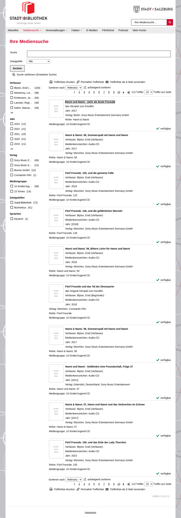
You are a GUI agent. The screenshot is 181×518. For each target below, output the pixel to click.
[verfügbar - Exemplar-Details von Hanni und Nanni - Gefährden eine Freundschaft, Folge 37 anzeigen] (163, 398)
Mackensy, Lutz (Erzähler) (23, 92)
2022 (17, 129)
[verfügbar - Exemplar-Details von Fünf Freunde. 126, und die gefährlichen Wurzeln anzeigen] (163, 242)
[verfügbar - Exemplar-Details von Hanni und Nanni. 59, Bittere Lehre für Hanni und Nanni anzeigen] (163, 280)
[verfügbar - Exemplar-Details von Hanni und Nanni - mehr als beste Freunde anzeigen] (163, 128)
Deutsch (18, 218)
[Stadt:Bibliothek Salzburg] (28, 13)
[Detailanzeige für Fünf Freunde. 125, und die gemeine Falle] (89, 173)
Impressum (90, 512)
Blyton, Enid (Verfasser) (23, 87)
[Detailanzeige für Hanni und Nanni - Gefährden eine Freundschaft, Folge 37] (99, 366)
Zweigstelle (16, 61)
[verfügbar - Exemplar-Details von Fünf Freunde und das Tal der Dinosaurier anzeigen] (163, 322)
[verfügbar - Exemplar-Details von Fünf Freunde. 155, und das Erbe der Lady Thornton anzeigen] (163, 473)
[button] (32, 30)
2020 (17, 139)
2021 (17, 134)
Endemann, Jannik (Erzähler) (23, 97)
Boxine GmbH (22, 170)
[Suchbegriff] (149, 22)
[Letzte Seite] (129, 92)
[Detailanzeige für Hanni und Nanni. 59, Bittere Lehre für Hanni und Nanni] (97, 248)
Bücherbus (20, 207)
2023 (17, 124)
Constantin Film (22, 175)
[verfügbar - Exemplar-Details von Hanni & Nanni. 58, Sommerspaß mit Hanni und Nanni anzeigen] (163, 166)
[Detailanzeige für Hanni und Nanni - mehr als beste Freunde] (90, 101)
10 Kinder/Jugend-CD (23, 186)
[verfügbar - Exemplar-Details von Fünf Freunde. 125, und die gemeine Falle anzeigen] (163, 204)
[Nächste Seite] (124, 92)
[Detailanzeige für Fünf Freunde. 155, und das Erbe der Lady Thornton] (95, 442)
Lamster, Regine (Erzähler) (23, 102)
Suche (13, 52)
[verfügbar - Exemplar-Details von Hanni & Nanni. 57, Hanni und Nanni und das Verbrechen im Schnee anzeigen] (163, 436)
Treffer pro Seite (162, 92)
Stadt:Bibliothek (22, 202)
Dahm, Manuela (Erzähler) (23, 107)
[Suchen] (170, 22)
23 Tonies (19, 191)
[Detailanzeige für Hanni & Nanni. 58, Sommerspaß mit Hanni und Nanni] (96, 135)
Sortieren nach (57, 87)
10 (118, 92)
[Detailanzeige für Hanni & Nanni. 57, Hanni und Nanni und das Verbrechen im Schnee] (105, 404)
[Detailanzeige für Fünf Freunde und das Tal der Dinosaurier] (89, 286)
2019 (17, 144)
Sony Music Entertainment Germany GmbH (23, 160)
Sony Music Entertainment (23, 165)
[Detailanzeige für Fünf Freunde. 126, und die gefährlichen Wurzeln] (93, 211)
